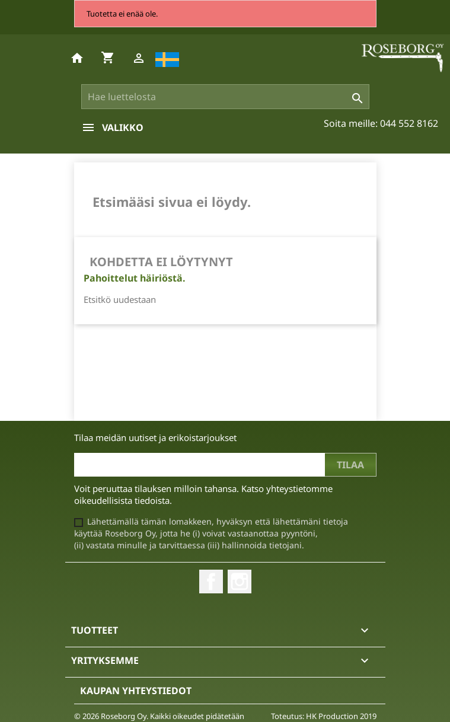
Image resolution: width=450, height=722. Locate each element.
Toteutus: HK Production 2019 (323, 716)
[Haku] (225, 96)
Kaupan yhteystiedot (136, 690)
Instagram (239, 581)
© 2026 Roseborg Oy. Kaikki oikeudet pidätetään (159, 716)
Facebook (211, 581)
